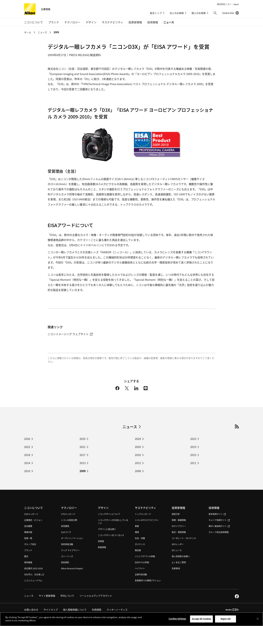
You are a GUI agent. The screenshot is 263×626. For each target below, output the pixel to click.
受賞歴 (101, 541)
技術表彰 (65, 562)
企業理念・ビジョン (33, 520)
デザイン (103, 508)
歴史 (26, 556)
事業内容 (28, 532)
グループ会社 (30, 544)
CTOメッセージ (68, 514)
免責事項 (176, 568)
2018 (27, 455)
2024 (138, 439)
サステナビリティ (145, 508)
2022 (27, 447)
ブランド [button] (53, 22)
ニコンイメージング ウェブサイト (70, 334)
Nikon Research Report (72, 568)
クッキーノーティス (117, 609)
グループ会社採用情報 (219, 532)
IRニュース (177, 550)
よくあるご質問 (179, 562)
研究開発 (65, 526)
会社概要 (28, 526)
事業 (137, 526)
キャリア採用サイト (219, 520)
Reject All (225, 620)
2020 (138, 447)
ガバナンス (140, 544)
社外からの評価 (142, 562)
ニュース (168, 22)
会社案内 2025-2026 (33, 568)
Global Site (230, 13)
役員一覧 (28, 538)
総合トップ (156, 13)
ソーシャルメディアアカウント (96, 595)
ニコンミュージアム (33, 580)
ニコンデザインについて (109, 514)
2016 (138, 455)
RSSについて (67, 595)
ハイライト (140, 568)
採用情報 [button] (152, 22)
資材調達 (28, 562)
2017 (83, 455)
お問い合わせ (31, 609)
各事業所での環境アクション (148, 580)
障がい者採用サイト (219, 526)
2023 (193, 439)
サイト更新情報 (47, 595)
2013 (83, 463)
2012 (138, 463)
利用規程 (96, 609)
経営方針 (176, 514)
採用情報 (214, 508)
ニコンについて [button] (33, 22)
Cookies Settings (177, 620)
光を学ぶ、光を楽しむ (34, 574)
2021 (83, 447)
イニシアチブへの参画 (145, 556)
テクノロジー (69, 508)
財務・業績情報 (179, 520)
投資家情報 (178, 508)
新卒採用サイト (217, 514)
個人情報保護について (75, 609)
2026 (27, 439)
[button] (215, 13)
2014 (27, 463)
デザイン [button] (91, 22)
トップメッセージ (143, 514)
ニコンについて (33, 508)
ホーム (27, 32)
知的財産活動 (67, 544)
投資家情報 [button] (135, 22)
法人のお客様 (177, 13)
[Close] (257, 620)
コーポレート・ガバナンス (184, 538)
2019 (193, 447)
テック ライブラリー (70, 550)
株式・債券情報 (179, 532)
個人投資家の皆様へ (181, 556)
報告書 (138, 550)
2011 (193, 463)
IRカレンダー (178, 544)
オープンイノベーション (72, 538)
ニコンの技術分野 (69, 520)
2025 (83, 439)
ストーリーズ (67, 556)
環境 (137, 532)
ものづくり (66, 532)
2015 (193, 455)
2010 (27, 471)
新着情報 (102, 547)
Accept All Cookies (201, 620)
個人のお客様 (199, 13)
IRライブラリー (179, 526)
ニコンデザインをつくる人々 (111, 535)
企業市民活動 (141, 574)
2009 (56, 32)
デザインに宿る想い (107, 529)
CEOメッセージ (31, 514)
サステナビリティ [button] (112, 22)
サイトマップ (51, 609)
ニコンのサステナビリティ (147, 520)
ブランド (28, 550)
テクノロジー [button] (72, 22)
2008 (138, 471)
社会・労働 (140, 538)
